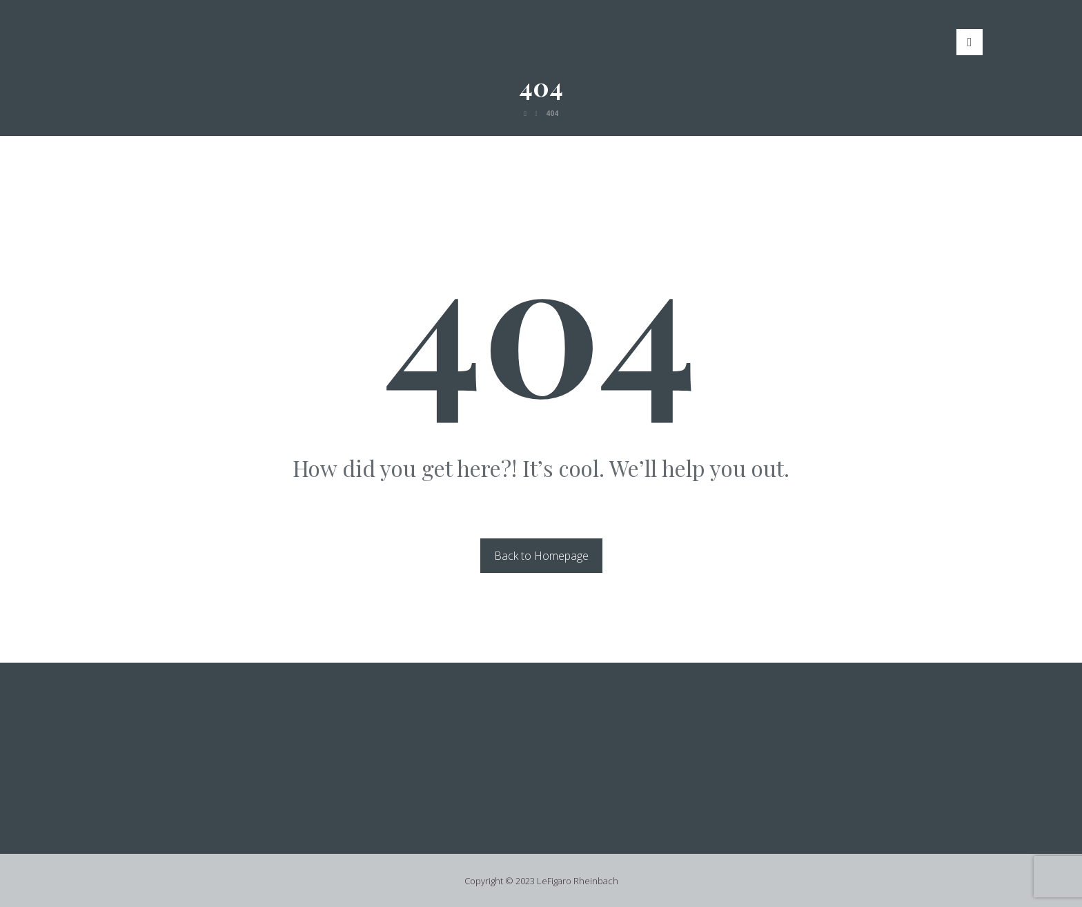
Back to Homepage (541, 555)
